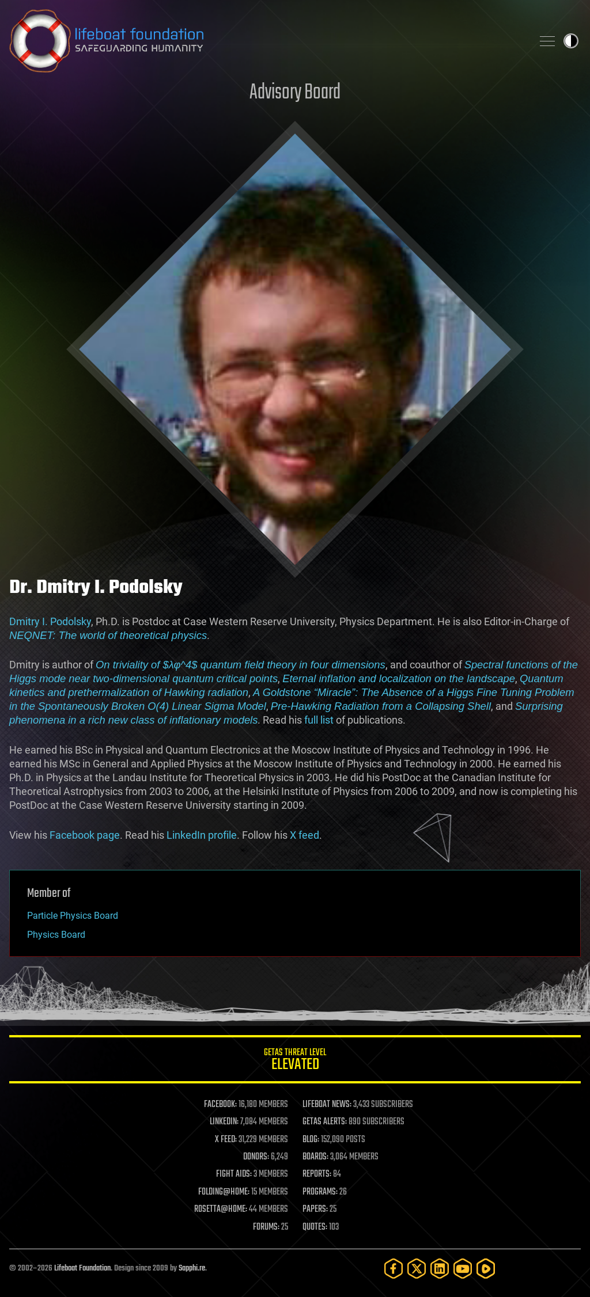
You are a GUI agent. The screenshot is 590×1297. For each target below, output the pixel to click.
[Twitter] (416, 1268)
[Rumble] (485, 1268)
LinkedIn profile (202, 835)
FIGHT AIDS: (234, 1174)
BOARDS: (315, 1157)
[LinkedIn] (439, 1268)
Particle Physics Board (72, 915)
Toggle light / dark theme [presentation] (570, 40)
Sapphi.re (192, 1268)
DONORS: (256, 1157)
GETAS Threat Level (295, 1061)
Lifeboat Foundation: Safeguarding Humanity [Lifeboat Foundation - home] (266, 41)
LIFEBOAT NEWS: (326, 1104)
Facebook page (85, 835)
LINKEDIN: (224, 1122)
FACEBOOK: (220, 1104)
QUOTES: (314, 1227)
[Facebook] (393, 1268)
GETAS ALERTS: (324, 1122)
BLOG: (310, 1139)
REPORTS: (316, 1174)
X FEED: (226, 1139)
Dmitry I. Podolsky (50, 621)
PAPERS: (315, 1209)
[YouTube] (462, 1268)
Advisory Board (295, 93)
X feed (304, 835)
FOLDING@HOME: (223, 1192)
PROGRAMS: (320, 1192)
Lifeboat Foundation (82, 1268)
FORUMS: (266, 1227)
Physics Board (56, 934)
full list (319, 720)
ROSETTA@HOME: (220, 1209)
